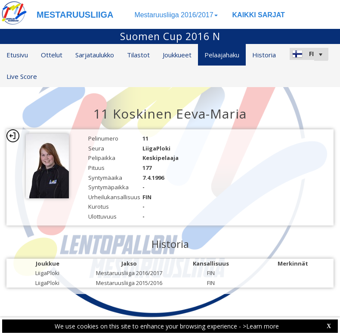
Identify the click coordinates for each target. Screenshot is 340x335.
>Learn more (261, 326)
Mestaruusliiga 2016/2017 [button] (175, 15)
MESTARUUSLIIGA (75, 14)
